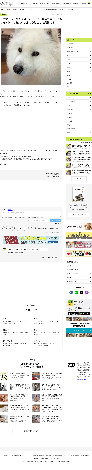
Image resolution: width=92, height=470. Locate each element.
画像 (68, 71)
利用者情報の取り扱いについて (61, 455)
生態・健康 (35, 3)
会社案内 (35, 458)
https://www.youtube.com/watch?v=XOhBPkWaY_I (16, 156)
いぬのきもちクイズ (72, 270)
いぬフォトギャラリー (73, 273)
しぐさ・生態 (71, 101)
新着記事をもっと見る (31, 431)
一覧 (88, 93)
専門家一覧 (76, 455)
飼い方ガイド (83, 3)
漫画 (68, 59)
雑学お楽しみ (24, 3)
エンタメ (15, 9)
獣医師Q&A (69, 3)
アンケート (70, 87)
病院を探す (75, 3)
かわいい (22, 9)
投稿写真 (58, 3)
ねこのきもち (25, 455)
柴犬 (68, 133)
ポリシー (48, 455)
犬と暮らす (70, 44)
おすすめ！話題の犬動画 (15, 253)
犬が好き (8, 9)
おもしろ (69, 117)
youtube (31, 249)
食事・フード (71, 105)
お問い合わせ (85, 455)
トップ (1, 9)
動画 (37, 249)
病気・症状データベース (74, 51)
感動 (68, 125)
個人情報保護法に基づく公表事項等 (49, 458)
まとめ (69, 79)
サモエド (44, 249)
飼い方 (41, 3)
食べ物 (53, 3)
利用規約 (41, 455)
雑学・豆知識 (71, 129)
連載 (68, 55)
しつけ (30, 3)
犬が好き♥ (70, 48)
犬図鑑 (63, 3)
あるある (69, 121)
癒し (17, 249)
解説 (68, 75)
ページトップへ (46, 449)
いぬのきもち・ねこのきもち (11, 455)
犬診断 (69, 277)
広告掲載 (33, 455)
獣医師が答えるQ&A (72, 262)
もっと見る (79, 178)
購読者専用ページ (72, 281)
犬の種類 (69, 83)
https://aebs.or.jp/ (81, 379)
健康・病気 (70, 109)
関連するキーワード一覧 (49, 257)
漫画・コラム (47, 3)
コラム (69, 63)
